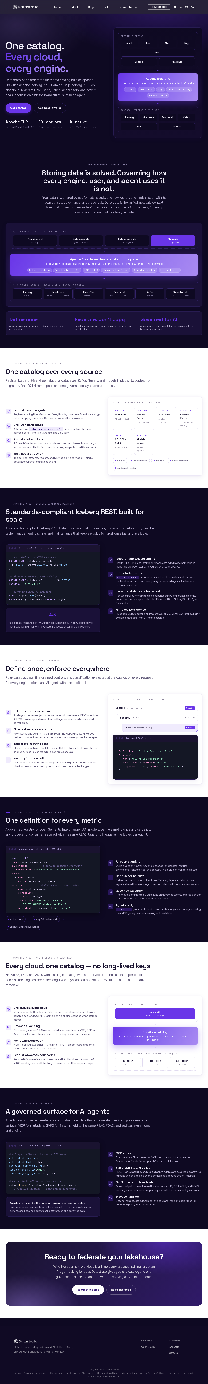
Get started (18, 108)
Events (105, 7)
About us (174, 1347)
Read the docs (121, 1289)
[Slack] (186, 7)
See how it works (50, 108)
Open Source (148, 1347)
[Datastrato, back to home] (26, 7)
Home (57, 7)
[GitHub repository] (175, 7)
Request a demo (88, 1289)
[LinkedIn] (181, 7)
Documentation (126, 7)
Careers (173, 1352)
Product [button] (73, 7)
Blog (91, 7)
